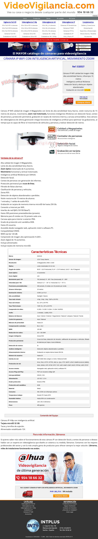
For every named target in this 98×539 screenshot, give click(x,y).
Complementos (88, 22)
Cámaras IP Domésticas (68, 25)
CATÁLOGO (28, 502)
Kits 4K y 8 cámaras (49, 28)
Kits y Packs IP (68, 36)
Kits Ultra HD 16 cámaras (29, 31)
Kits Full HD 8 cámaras (9, 28)
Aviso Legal (69, 512)
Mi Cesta (72, 18)
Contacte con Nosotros (69, 508)
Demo (48, 18)
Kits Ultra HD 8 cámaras (29, 28)
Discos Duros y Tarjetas (88, 33)
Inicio (25, 18)
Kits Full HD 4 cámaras (10, 25)
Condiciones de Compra (70, 504)
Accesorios (88, 36)
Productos (36, 18)
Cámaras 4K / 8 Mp (49, 33)
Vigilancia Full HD (10, 22)
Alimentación (88, 28)
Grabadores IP (68, 33)
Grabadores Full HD (9, 36)
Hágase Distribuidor (69, 506)
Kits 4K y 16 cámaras (49, 31)
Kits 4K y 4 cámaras (49, 25)
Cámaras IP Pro (68, 31)
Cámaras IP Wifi (68, 28)
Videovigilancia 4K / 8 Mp (28, 508)
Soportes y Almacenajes (88, 31)
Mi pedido (60, 18)
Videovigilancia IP (68, 22)
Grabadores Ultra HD (29, 36)
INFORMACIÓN (69, 502)
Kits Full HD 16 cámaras (10, 31)
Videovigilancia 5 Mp (29, 22)
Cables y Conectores (88, 25)
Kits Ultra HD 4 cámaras (29, 25)
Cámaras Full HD (9, 33)
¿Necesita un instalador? (69, 510)
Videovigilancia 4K (49, 22)
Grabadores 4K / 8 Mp (48, 36)
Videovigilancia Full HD (28, 504)
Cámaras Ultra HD (29, 33)
